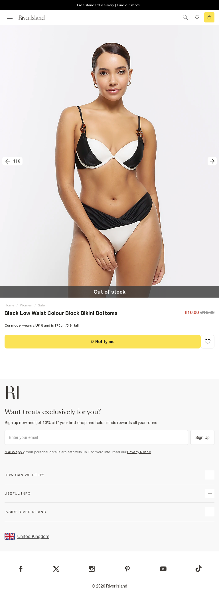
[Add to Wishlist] (207, 341)
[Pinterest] (127, 569)
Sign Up (202, 437)
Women (26, 305)
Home (9, 305)
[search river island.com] (185, 17)
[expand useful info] (209, 493)
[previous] (12, 161)
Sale (41, 305)
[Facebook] (21, 569)
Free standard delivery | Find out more (108, 5)
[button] (109, 161)
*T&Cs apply (14, 452)
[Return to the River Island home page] (35, 17)
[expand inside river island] (209, 511)
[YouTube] (163, 569)
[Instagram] (92, 569)
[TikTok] (198, 568)
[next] (212, 161)
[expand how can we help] (209, 475)
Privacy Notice (139, 452)
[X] (56, 569)
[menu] (10, 17)
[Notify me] (103, 341)
